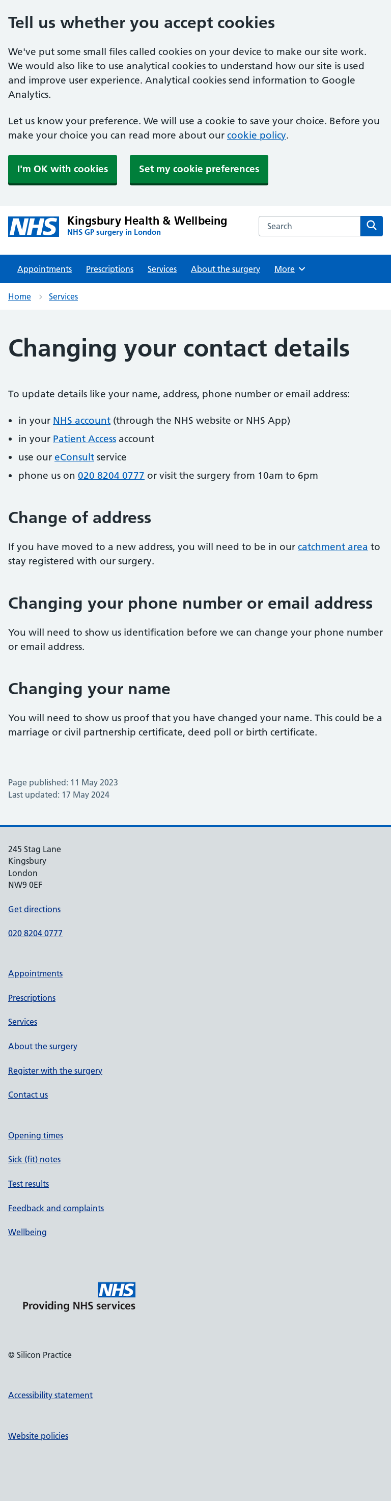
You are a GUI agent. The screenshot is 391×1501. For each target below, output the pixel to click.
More (290, 269)
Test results (28, 1184)
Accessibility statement (50, 1395)
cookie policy (256, 135)
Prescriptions (109, 269)
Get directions (34, 909)
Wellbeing (27, 1232)
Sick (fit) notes (34, 1159)
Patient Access (84, 439)
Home (19, 296)
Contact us (28, 1094)
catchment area (333, 547)
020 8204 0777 (111, 475)
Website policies (38, 1436)
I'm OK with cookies (62, 169)
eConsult (74, 457)
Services (162, 269)
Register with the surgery (55, 1071)
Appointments (44, 269)
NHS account (81, 420)
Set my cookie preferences (199, 169)
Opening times (35, 1135)
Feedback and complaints (56, 1208)
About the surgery (225, 269)
